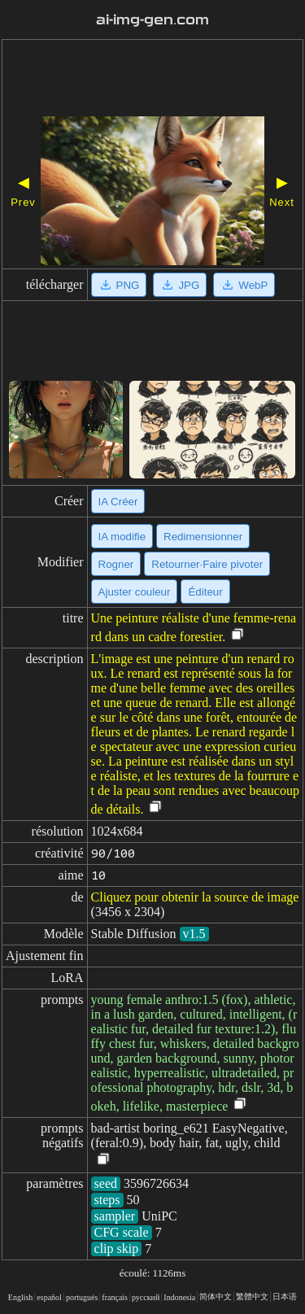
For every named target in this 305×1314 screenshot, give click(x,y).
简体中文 (215, 1296)
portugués (82, 1297)
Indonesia (179, 1297)
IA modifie (122, 536)
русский (145, 1297)
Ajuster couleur (134, 592)
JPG (179, 284)
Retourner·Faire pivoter (207, 564)
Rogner (116, 564)
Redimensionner (202, 536)
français (115, 1297)
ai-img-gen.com (153, 19)
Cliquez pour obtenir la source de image (195, 897)
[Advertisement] (152, 79)
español (49, 1297)
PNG (119, 284)
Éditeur (205, 592)
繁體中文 (252, 1296)
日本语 (284, 1296)
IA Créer (118, 501)
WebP (244, 284)
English (20, 1297)
